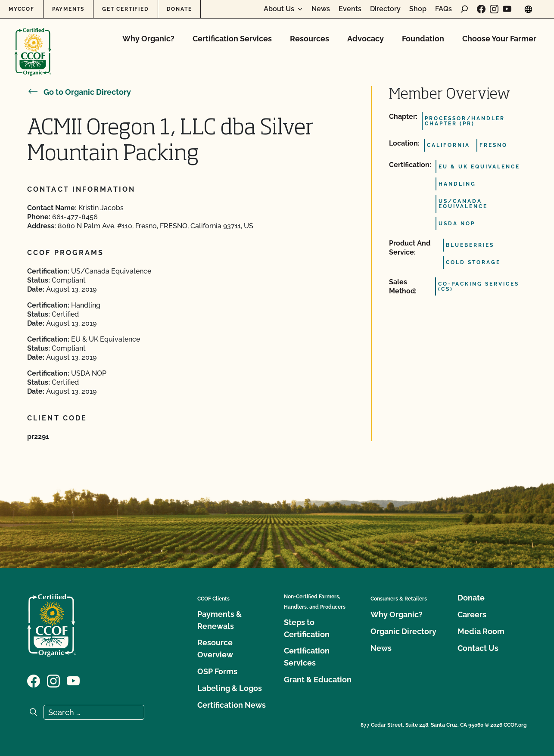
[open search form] (464, 9)
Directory (385, 9)
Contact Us (478, 648)
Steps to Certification (307, 628)
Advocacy (365, 38)
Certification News (231, 704)
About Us (279, 9)
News (320, 9)
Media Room (481, 631)
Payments (68, 9)
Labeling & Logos (229, 688)
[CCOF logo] (33, 43)
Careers (472, 614)
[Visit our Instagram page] (494, 9)
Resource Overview (215, 648)
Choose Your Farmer (499, 38)
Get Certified (125, 9)
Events (350, 9)
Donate (179, 9)
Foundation (423, 38)
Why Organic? (148, 38)
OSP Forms (217, 671)
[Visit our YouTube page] (507, 9)
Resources (309, 38)
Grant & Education (318, 679)
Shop (417, 9)
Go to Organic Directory (79, 91)
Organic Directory (403, 631)
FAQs (443, 9)
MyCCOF (21, 9)
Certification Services (232, 38)
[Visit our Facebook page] (481, 9)
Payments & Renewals (219, 620)
